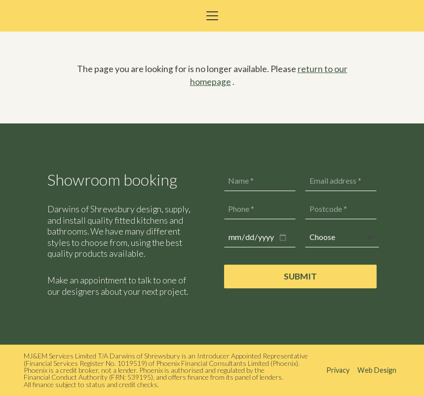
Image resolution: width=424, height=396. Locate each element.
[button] (212, 16)
